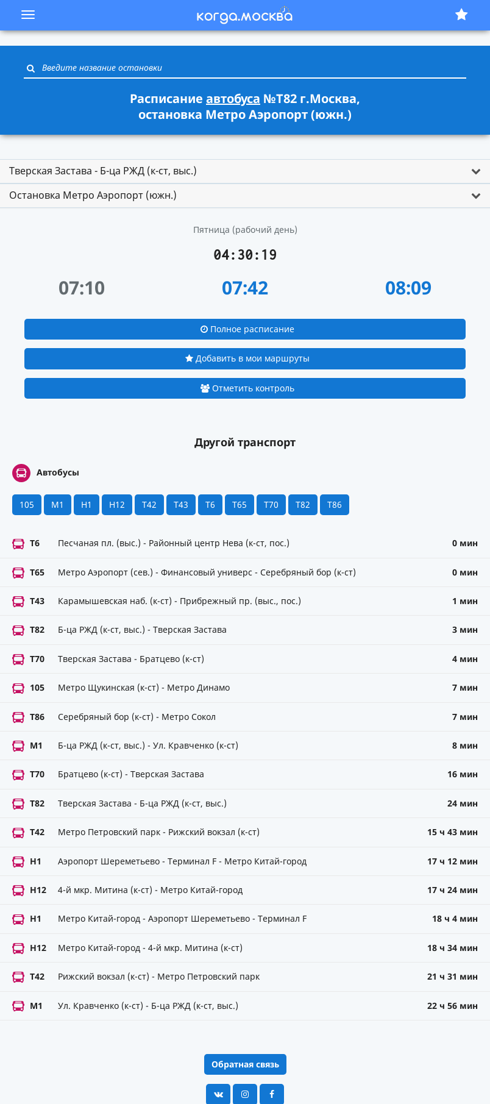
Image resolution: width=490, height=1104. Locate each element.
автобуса (233, 98)
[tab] (245, 171)
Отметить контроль (247, 388)
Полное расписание (247, 329)
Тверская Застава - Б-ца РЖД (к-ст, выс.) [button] (103, 170)
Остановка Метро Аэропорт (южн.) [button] (93, 195)
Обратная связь (245, 1064)
